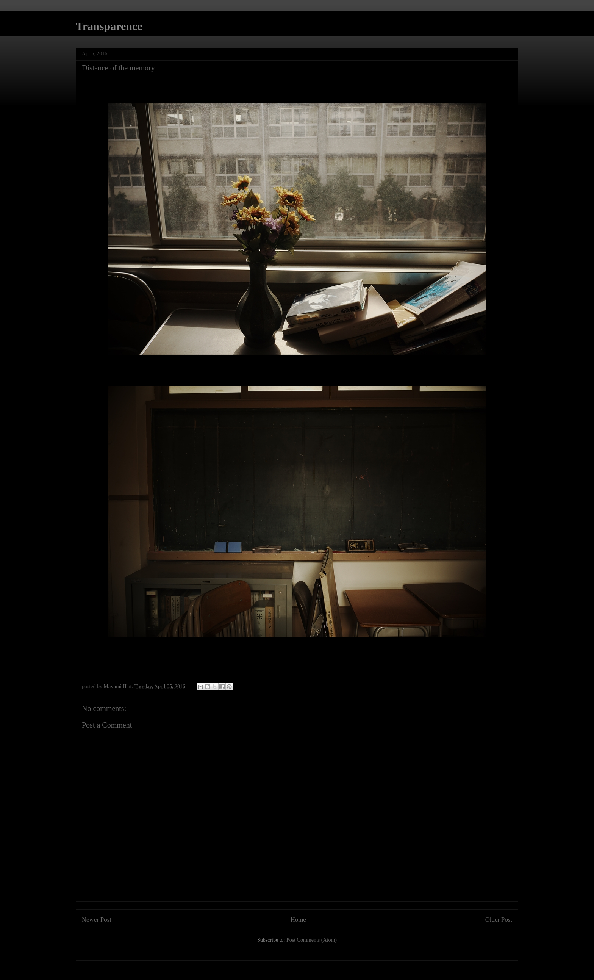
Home (298, 919)
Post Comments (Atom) (311, 940)
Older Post (498, 919)
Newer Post (96, 919)
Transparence (109, 26)
